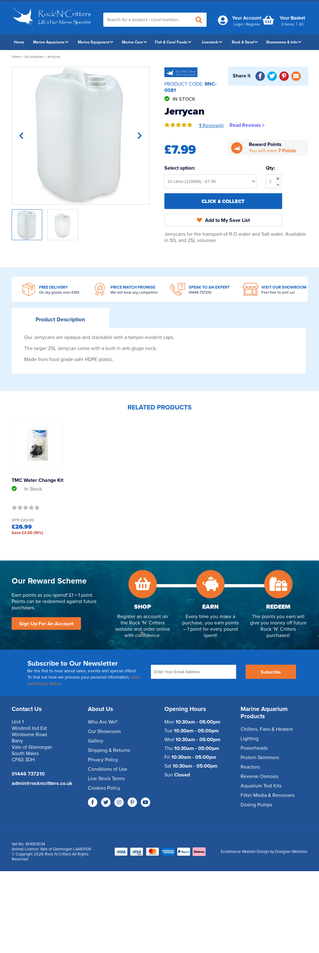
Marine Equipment (95, 42)
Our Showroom (104, 731)
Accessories (34, 57)
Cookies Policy (104, 788)
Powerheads (254, 748)
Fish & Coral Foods (173, 42)
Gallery (95, 741)
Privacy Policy (103, 760)
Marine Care (134, 42)
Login (238, 24)
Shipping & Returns (109, 750)
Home (19, 42)
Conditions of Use (107, 769)
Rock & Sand (245, 42)
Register (253, 24)
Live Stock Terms (106, 778)
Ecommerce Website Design (245, 851)
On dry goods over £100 (59, 292)
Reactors (250, 767)
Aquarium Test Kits (261, 786)
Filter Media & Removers (267, 795)
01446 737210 (200, 292)
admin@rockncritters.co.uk (42, 783)
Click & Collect (223, 201)
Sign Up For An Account (46, 624)
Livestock (212, 42)
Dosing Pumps (256, 805)
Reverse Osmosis (259, 776)
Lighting (250, 739)
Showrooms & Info (283, 42)
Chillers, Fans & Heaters (267, 729)
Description (60, 319)
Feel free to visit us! (278, 292)
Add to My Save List (223, 220)
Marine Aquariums (51, 42)
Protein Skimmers (260, 757)
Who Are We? (102, 722)
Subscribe (271, 672)
